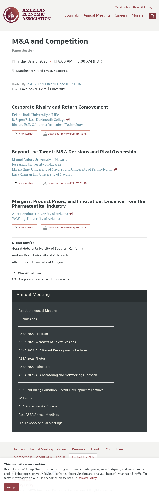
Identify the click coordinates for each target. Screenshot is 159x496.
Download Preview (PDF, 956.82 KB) (65, 134)
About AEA (138, 7)
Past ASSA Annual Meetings (39, 415)
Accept (11, 487)
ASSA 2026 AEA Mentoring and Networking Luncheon (58, 375)
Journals (72, 15)
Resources (79, 449)
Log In (151, 7)
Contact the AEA (83, 457)
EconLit (96, 449)
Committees (114, 449)
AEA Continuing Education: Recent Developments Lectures (61, 390)
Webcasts (25, 398)
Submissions (28, 319)
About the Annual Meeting (38, 311)
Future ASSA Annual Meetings (40, 423)
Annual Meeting (97, 15)
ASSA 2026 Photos (32, 359)
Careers (121, 15)
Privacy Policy (87, 478)
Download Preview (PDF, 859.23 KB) (65, 228)
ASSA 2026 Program (33, 334)
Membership (122, 7)
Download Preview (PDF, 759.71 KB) (65, 183)
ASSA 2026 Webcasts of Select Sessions (47, 342)
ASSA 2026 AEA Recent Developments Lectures (53, 350)
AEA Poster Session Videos (38, 406)
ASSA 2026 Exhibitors (34, 367)
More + (138, 15)
